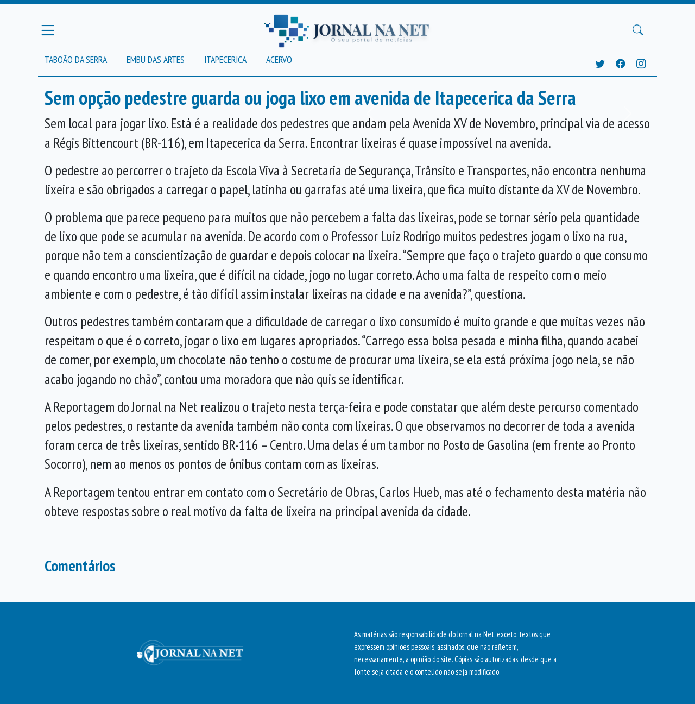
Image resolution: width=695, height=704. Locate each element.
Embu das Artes (156, 59)
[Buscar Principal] (638, 30)
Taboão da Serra (76, 59)
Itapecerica (225, 59)
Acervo (279, 59)
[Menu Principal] (48, 30)
